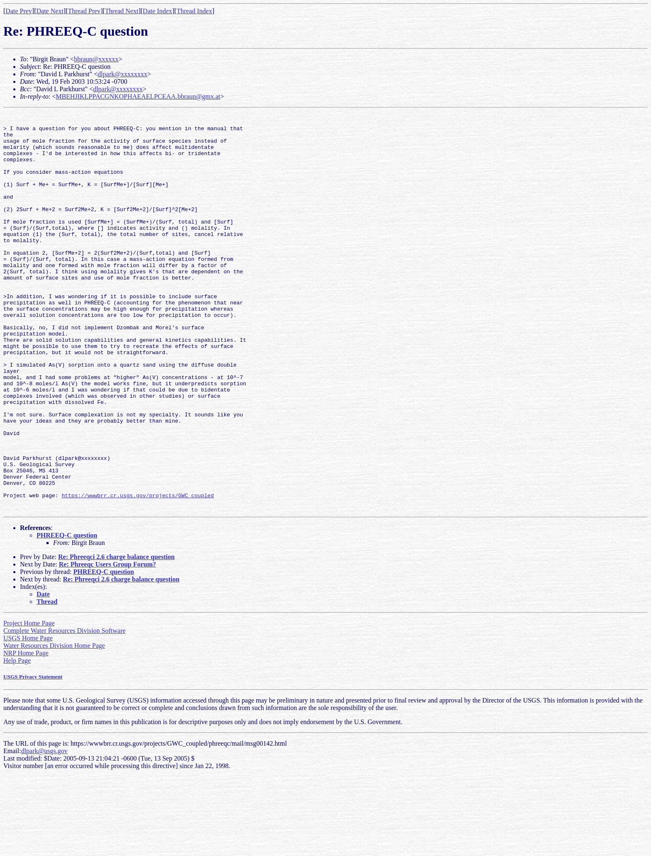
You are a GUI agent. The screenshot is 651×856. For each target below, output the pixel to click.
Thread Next (121, 11)
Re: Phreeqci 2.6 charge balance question (116, 636)
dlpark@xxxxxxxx (122, 74)
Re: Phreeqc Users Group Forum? (107, 643)
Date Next (50, 11)
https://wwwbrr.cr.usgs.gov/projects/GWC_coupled (137, 572)
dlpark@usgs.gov (44, 830)
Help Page (17, 740)
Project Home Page (29, 702)
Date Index (157, 11)
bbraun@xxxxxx (96, 59)
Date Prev (18, 11)
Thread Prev (84, 11)
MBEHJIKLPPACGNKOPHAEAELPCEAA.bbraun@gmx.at (138, 96)
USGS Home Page (28, 717)
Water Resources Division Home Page (54, 725)
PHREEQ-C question (67, 614)
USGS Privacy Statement (32, 756)
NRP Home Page (26, 732)
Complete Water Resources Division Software (64, 710)
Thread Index (194, 11)
